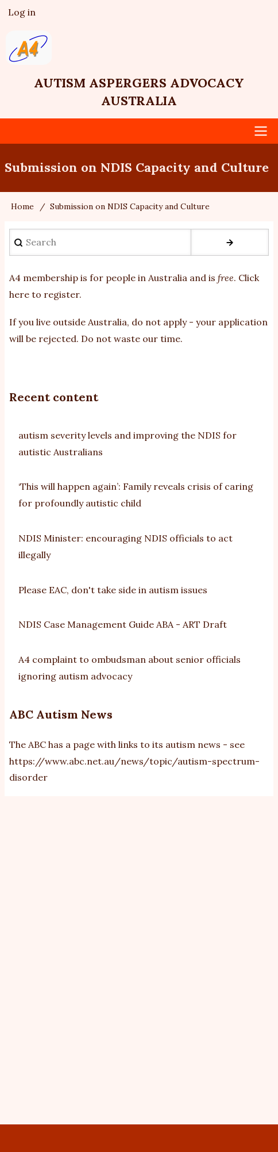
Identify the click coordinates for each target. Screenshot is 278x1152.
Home (22, 206)
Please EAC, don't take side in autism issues (112, 590)
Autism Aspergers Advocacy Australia (139, 92)
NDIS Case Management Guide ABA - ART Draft (122, 624)
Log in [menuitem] (22, 12)
